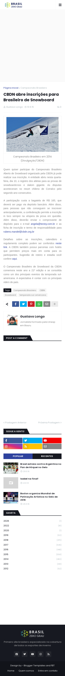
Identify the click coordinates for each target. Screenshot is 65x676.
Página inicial (10, 87)
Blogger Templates (34, 665)
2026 (32, 521)
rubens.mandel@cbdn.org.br (18, 231)
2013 (32, 564)
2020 (32, 530)
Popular (18, 456)
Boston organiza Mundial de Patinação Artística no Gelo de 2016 (39, 496)
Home (10, 670)
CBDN (42, 290)
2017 (32, 545)
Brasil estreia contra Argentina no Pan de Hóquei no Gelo (40, 466)
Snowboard (10, 295)
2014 (32, 559)
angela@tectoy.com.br (43, 224)
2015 (32, 554)
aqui (14, 258)
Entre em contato (48, 670)
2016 (32, 549)
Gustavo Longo (32, 316)
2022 (32, 526)
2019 (32, 535)
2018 (32, 540)
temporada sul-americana (33, 295)
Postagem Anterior (16, 422)
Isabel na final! (29, 478)
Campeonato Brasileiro (33, 87)
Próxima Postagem (49, 422)
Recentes (47, 456)
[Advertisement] (32, 45)
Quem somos (26, 670)
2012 (32, 568)
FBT (53, 665)
